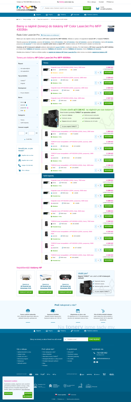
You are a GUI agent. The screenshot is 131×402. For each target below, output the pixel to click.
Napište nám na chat (25, 155)
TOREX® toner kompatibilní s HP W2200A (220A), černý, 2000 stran (72, 131)
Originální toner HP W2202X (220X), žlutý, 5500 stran (68, 211)
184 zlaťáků (75, 223)
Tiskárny (62, 15)
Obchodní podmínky (73, 356)
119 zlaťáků (78, 158)
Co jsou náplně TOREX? (69, 126)
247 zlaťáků (78, 247)
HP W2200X (59, 42)
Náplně (35, 15)
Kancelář (76, 15)
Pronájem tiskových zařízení (50, 361)
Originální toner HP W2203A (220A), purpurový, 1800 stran (69, 88)
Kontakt (101, 2)
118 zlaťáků (75, 167)
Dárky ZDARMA (47, 354)
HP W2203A (32, 42)
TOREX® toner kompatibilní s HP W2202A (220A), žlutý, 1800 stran (72, 165)
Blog (44, 363)
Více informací (26, 389)
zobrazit (26, 292)
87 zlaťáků (75, 134)
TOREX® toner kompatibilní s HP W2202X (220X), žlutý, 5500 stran (72, 255)
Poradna (45, 365)
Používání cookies (73, 354)
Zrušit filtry (28, 139)
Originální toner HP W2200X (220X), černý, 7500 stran (68, 180)
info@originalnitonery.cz (103, 358)
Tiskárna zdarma (92, 15)
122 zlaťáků (77, 146)
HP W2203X (27, 44)
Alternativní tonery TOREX (51, 356)
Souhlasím (8, 393)
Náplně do (25, 286)
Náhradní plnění (22, 363)
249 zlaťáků (75, 257)
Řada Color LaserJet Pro (43, 19)
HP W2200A (109, 42)
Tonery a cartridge (27, 19)
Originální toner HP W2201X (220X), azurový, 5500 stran (69, 190)
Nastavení (28, 393)
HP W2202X (83, 42)
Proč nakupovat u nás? (49, 352)
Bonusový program (23, 358)
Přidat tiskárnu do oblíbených (50, 35)
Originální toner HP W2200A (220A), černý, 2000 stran (68, 67)
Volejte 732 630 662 (25, 165)
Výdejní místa (21, 354)
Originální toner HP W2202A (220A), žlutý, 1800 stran (68, 98)
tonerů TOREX (60, 47)
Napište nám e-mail (25, 160)
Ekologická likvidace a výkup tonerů (52, 358)
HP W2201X (97, 42)
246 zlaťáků (77, 236)
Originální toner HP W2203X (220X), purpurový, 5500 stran (69, 201)
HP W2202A (71, 42)
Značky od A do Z (22, 356)
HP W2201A (46, 42)
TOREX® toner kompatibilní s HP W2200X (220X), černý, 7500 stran (72, 221)
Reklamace (21, 361)
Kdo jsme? (71, 352)
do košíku (108, 72)
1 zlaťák (74, 70)
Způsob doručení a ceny (24, 352)
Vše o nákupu (91, 2)
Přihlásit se (110, 2)
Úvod (19, 19)
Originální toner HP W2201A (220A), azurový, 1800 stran (69, 78)
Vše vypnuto (27, 396)
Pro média (70, 358)
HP (34, 19)
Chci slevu (94, 339)
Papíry (48, 15)
